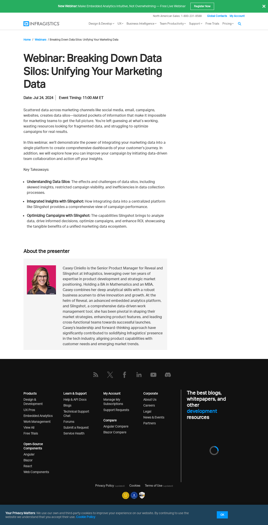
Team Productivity (172, 23)
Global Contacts (217, 16)
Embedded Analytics (38, 416)
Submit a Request (76, 427)
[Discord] (167, 374)
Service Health (73, 433)
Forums (68, 421)
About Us (149, 399)
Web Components (36, 472)
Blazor (27, 460)
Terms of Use (153, 485)
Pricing (227, 23)
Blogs (67, 405)
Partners (149, 423)
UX (119, 23)
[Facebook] (124, 374)
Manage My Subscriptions (113, 402)
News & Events (153, 417)
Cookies (134, 485)
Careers (149, 405)
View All (28, 427)
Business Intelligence (140, 23)
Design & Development (33, 402)
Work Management (37, 421)
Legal (147, 411)
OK (222, 514)
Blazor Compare (114, 432)
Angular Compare (115, 426)
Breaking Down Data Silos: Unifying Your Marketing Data (84, 39)
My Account (237, 16)
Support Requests (116, 410)
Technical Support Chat (76, 413)
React (27, 466)
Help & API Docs (74, 399)
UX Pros (29, 410)
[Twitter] (110, 374)
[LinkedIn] (138, 374)
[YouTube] (153, 374)
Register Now (202, 6)
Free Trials (212, 23)
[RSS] (95, 374)
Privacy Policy (104, 485)
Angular (29, 454)
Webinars (40, 39)
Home (27, 39)
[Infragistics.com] (46, 23)
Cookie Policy (85, 517)
